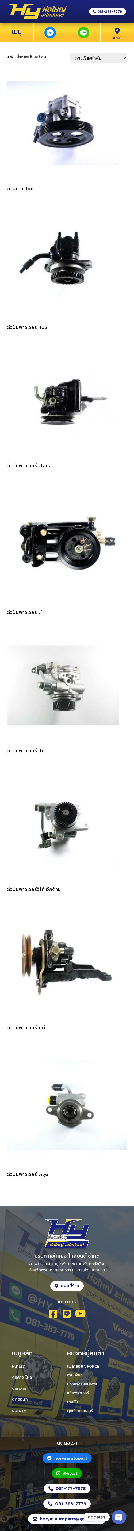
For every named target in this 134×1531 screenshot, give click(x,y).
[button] (107, 11)
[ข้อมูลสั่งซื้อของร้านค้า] (98, 58)
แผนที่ (117, 37)
